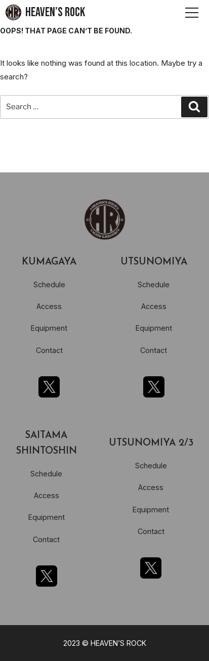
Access (49, 306)
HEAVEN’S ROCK (55, 12)
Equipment (49, 328)
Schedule (49, 284)
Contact (49, 350)
